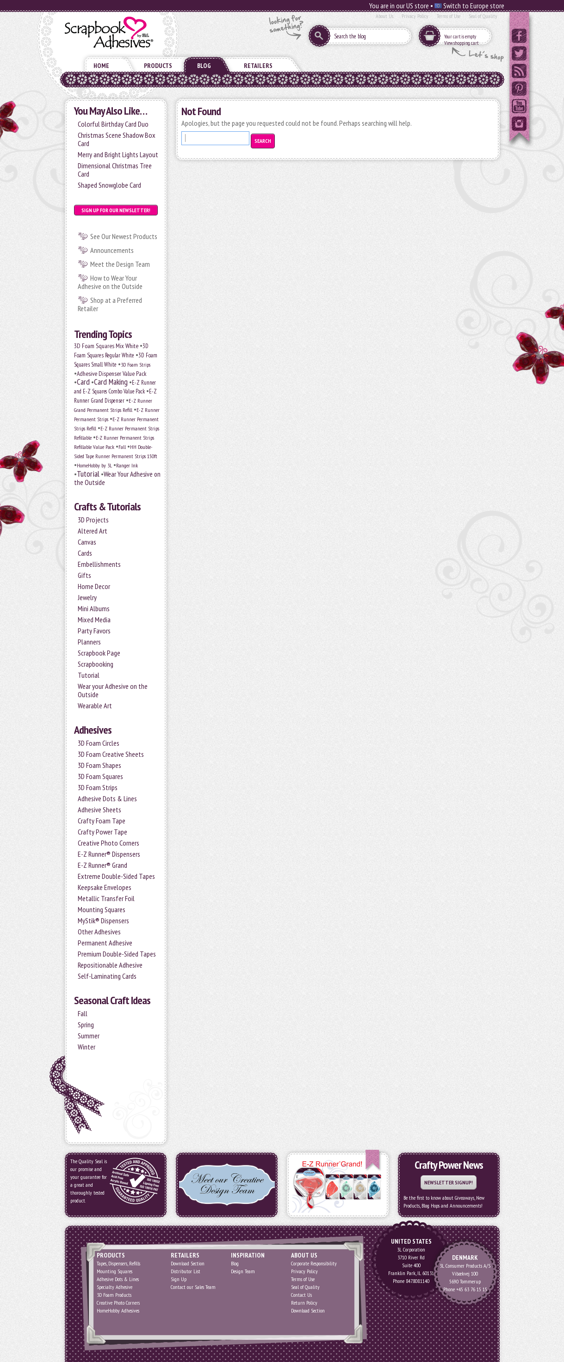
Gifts (84, 575)
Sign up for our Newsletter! (115, 210)
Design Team (243, 1271)
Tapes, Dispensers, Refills (118, 1263)
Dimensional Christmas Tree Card (115, 169)
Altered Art (92, 530)
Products (158, 65)
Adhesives (93, 730)
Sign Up (178, 1279)
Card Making (111, 381)
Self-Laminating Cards (107, 976)
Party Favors (94, 630)
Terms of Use (448, 15)
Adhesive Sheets (99, 809)
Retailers (258, 65)
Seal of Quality (483, 15)
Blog (204, 65)
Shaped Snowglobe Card (109, 185)
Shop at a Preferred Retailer (110, 304)
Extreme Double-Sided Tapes (116, 876)
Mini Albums (94, 608)
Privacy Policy (415, 15)
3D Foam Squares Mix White (106, 346)
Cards (85, 553)
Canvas (87, 541)
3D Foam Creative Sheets (111, 754)
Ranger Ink (127, 465)
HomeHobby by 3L (94, 465)
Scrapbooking (95, 664)
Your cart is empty (460, 36)
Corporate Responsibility (314, 1263)
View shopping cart (461, 43)
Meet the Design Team (120, 264)
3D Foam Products (114, 1294)
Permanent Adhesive (105, 942)
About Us (384, 15)
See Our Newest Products (123, 236)
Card (83, 381)
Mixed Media (94, 619)
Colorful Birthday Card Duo (113, 124)
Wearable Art (95, 705)
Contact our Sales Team (193, 1286)
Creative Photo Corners (108, 842)
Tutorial (88, 473)
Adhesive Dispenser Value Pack (111, 373)
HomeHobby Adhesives (118, 1310)
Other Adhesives (99, 931)
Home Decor (94, 586)
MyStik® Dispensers (103, 920)
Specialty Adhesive (114, 1286)
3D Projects (93, 519)
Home (101, 65)
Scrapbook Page (99, 652)
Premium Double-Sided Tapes (117, 953)
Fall (122, 446)
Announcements (112, 250)
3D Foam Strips (135, 364)
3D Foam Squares (100, 776)
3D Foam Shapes (99, 765)
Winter (86, 1046)
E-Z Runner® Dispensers (109, 854)
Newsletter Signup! (448, 1182)
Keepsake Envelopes (104, 887)
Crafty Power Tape (102, 831)
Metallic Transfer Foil (106, 898)
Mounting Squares (101, 909)
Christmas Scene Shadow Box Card (116, 139)
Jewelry (87, 597)
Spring (86, 1024)
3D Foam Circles (98, 743)
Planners (89, 641)
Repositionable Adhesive (110, 964)
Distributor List (185, 1271)
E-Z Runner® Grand (102, 865)
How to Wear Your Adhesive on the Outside (110, 282)
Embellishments (99, 564)
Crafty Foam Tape (101, 820)
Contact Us (301, 1294)
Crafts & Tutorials (107, 506)
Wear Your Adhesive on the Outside (117, 478)
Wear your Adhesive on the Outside (113, 690)
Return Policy (304, 1302)
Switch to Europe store (469, 5)
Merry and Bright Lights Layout (118, 154)
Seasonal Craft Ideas (112, 1000)
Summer (88, 1035)
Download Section (188, 1263)
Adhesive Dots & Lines (107, 798)
